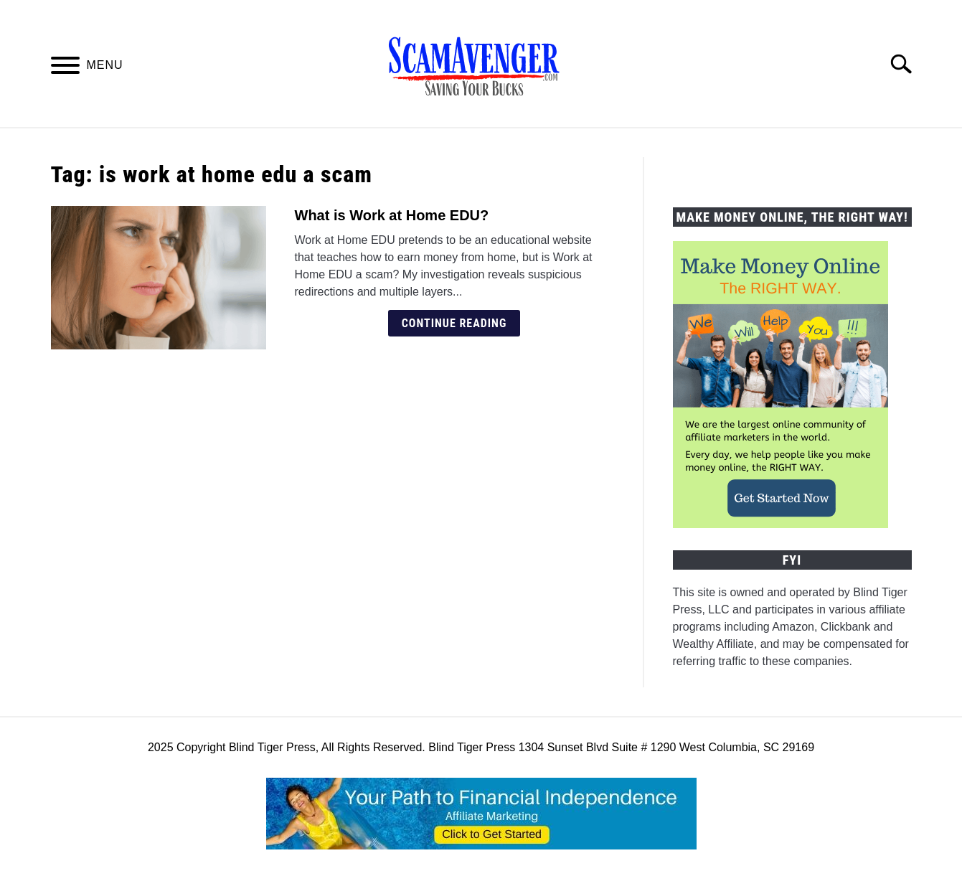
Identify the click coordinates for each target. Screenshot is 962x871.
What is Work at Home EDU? (392, 215)
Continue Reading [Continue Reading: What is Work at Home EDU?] (454, 323)
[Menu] (65, 67)
